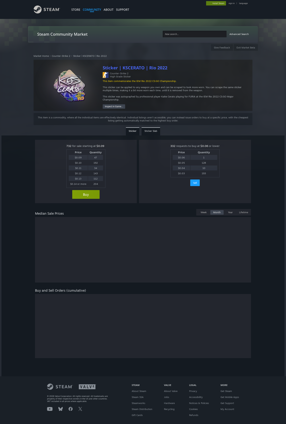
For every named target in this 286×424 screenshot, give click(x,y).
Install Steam (218, 3)
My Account (227, 409)
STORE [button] (75, 10)
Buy (86, 194)
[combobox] (194, 34)
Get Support (227, 403)
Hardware (169, 403)
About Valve (170, 391)
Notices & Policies (199, 403)
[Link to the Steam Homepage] (50, 10)
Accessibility (196, 397)
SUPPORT (122, 10)
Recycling (169, 409)
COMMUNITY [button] (92, 10)
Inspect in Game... (114, 106)
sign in (232, 3)
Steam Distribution (142, 409)
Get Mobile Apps (230, 397)
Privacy (193, 391)
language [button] (243, 3)
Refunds (193, 415)
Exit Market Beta (246, 47)
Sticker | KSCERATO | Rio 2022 (90, 55)
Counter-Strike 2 (61, 55)
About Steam (139, 391)
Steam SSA (138, 397)
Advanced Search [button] (239, 34)
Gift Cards (137, 415)
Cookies (193, 409)
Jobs (166, 397)
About (108, 10)
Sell (195, 182)
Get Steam (226, 391)
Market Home (41, 55)
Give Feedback (222, 47)
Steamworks (138, 403)
